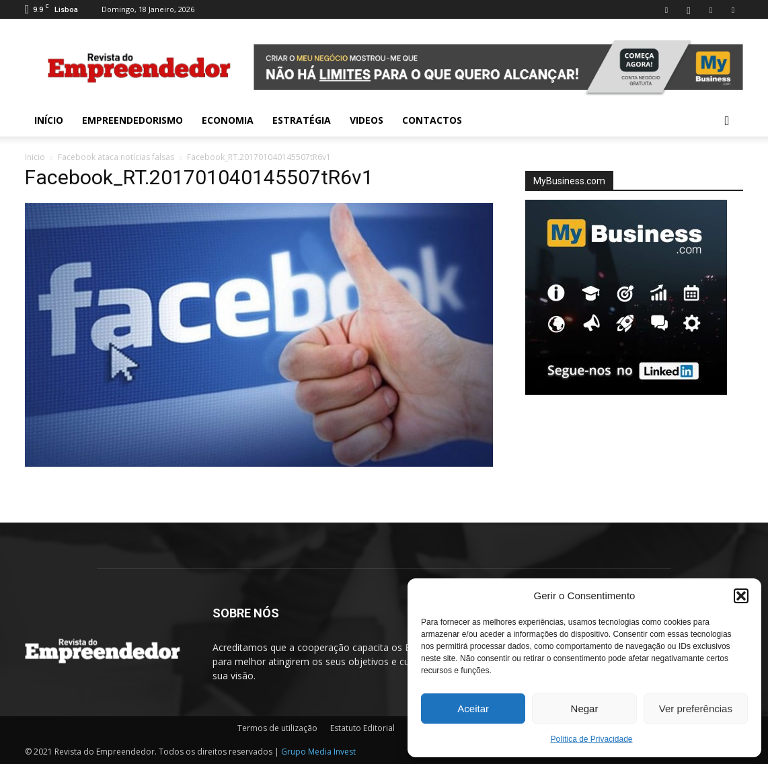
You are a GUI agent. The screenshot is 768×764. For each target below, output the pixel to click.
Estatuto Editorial (362, 728)
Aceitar (473, 708)
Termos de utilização (277, 728)
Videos (366, 120)
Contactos (432, 120)
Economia (228, 120)
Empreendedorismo (132, 120)
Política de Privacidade (591, 739)
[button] (741, 596)
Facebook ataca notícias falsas (116, 157)
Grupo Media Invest (318, 751)
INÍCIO (48, 120)
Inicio (35, 157)
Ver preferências (695, 708)
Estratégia (301, 120)
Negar (585, 708)
